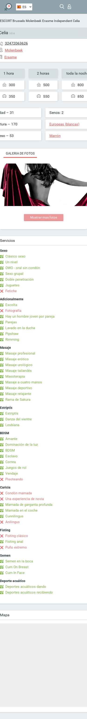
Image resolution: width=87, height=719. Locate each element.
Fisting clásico (16, 536)
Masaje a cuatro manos (23, 382)
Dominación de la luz (21, 445)
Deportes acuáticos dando (25, 587)
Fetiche (11, 291)
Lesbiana (12, 425)
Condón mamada (18, 493)
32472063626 (16, 43)
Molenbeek (33, 21)
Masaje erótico (17, 359)
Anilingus (12, 522)
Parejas (11, 322)
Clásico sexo (15, 256)
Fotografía (13, 311)
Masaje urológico (18, 365)
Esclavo (11, 456)
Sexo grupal (14, 274)
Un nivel (11, 262)
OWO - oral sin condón (22, 268)
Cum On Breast (17, 567)
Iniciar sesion (69, 6)
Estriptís (11, 413)
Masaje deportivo (18, 388)
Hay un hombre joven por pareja (30, 316)
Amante (11, 439)
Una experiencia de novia (24, 499)
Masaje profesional (20, 353)
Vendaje (11, 473)
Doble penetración (19, 279)
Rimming (12, 339)
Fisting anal (14, 542)
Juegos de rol (15, 468)
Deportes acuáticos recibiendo (29, 592)
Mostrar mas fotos (43, 217)
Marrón (55, 136)
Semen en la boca (19, 561)
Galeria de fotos (20, 153)
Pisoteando (14, 479)
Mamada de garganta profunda (28, 505)
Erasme (47, 21)
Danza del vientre (18, 419)
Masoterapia (15, 376)
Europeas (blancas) (64, 124)
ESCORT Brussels (12, 21)
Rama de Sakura (17, 399)
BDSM (10, 450)
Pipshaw (11, 334)
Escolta (11, 305)
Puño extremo (16, 547)
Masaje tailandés (18, 371)
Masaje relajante (18, 394)
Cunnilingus (14, 516)
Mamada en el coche (21, 510)
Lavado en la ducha (20, 328)
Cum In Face (15, 573)
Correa (10, 462)
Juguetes (12, 285)
